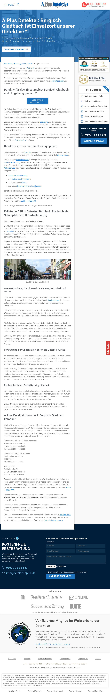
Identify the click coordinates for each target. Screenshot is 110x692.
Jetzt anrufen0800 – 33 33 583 (37, 101)
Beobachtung (53, 300)
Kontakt (27, 659)
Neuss (24, 182)
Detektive (44, 122)
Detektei (30, 68)
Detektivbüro (20, 140)
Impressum (83, 659)
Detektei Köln (65, 515)
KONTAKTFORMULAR (93, 141)
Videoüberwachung (12, 162)
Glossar (98, 659)
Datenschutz (65, 659)
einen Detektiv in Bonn (17, 175)
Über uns (12, 659)
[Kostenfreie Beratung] (94, 5)
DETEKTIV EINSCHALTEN (16, 49)
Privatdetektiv (58, 81)
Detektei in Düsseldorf (21, 179)
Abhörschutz (9, 168)
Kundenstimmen (45, 659)
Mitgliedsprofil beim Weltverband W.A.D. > (52, 644)
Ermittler (27, 152)
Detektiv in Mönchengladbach (29, 186)
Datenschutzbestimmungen (75, 572)
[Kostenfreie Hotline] (93, 135)
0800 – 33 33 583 (28, 201)
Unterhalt (10, 231)
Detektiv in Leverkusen (53, 520)
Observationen (63, 155)
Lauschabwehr (22, 160)
